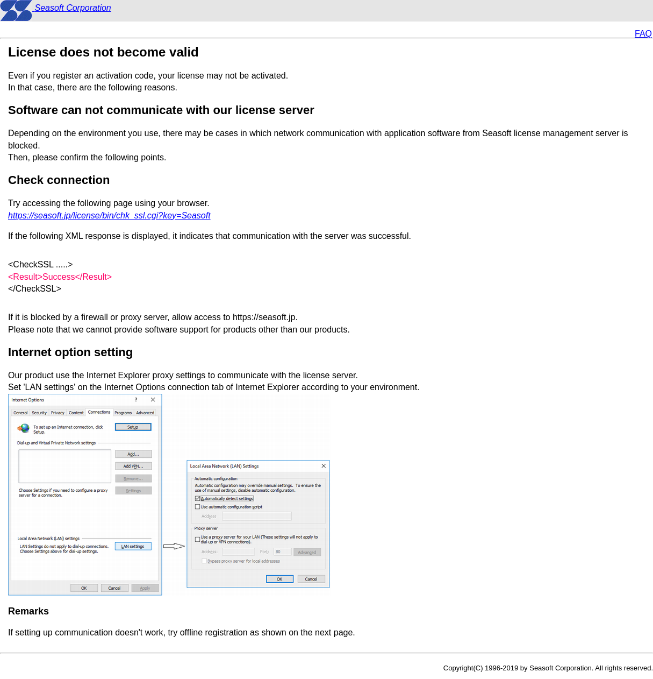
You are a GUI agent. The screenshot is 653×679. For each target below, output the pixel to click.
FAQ (643, 33)
